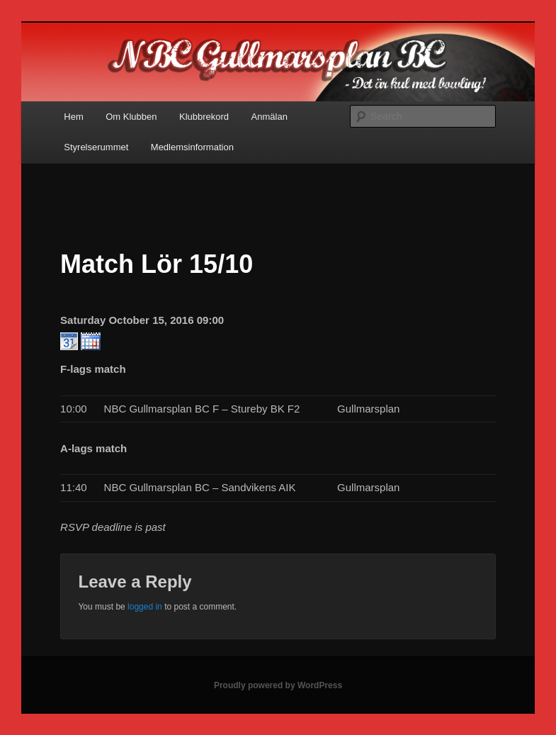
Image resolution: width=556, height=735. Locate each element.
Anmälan (269, 116)
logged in (144, 607)
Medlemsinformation (192, 147)
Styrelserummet (96, 147)
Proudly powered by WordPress (278, 685)
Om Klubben (131, 116)
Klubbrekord (204, 116)
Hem (73, 116)
